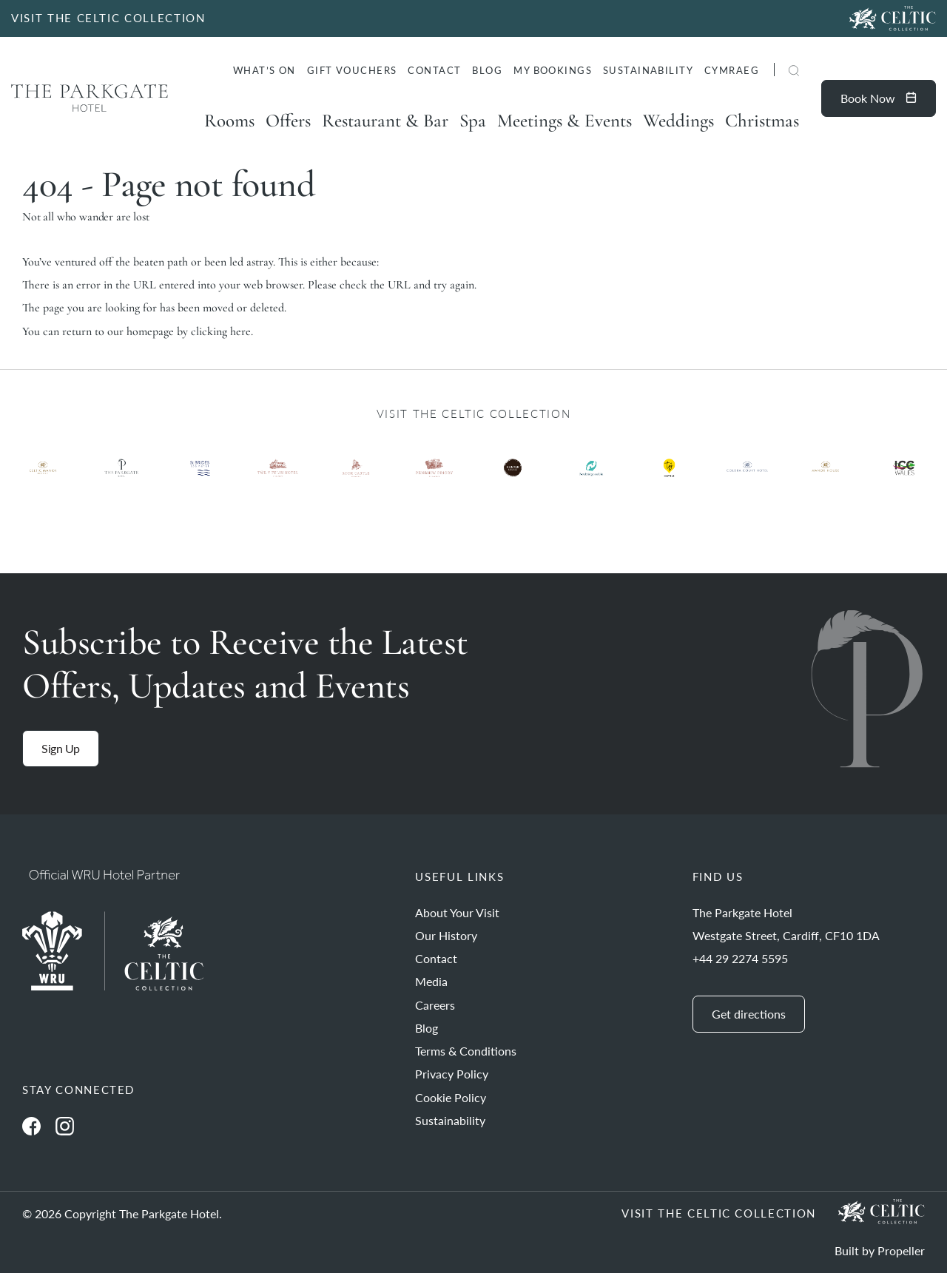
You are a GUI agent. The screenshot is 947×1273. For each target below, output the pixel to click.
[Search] (776, 72)
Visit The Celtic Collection (718, 1213)
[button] (794, 71)
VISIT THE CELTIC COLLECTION (108, 17)
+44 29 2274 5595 (740, 958)
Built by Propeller (880, 1250)
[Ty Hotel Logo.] (43, 479)
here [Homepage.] (240, 331)
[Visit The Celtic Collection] (892, 18)
